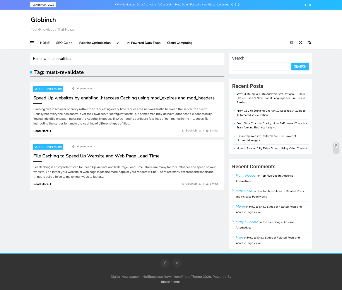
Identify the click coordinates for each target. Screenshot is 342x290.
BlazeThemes (170, 282)
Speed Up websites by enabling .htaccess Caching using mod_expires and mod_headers (124, 98)
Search (238, 58)
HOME (45, 43)
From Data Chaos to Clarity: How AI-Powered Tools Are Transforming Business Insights (272, 125)
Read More (42, 131)
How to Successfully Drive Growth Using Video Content (272, 148)
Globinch (43, 20)
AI (118, 43)
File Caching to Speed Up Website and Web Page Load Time (96, 156)
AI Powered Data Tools (144, 43)
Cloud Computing (180, 43)
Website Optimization (95, 43)
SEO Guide (64, 43)
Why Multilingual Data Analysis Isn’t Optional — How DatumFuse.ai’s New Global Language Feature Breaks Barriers (172, 4)
